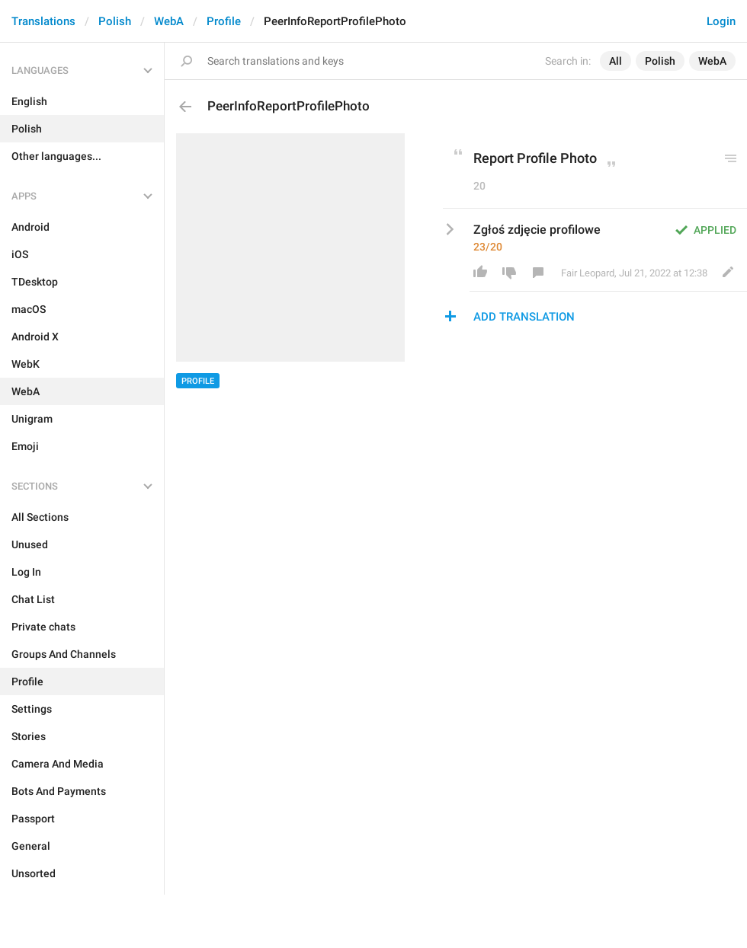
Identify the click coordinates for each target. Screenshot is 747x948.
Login (721, 21)
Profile (224, 21)
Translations (43, 21)
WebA (169, 21)
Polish (114, 21)
